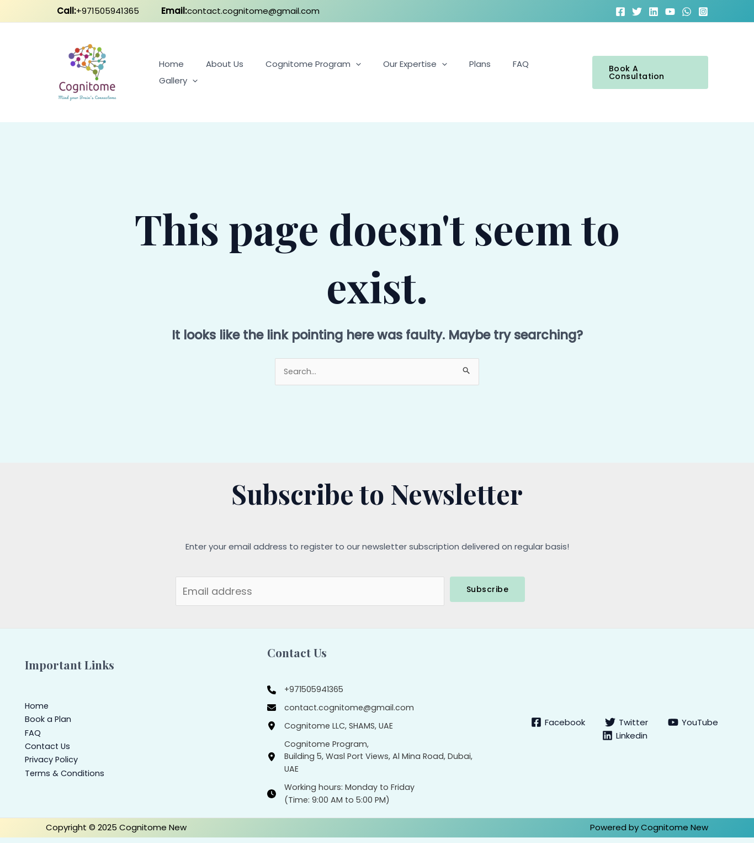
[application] (356, 72)
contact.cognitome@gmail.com (243, 11)
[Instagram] (703, 12)
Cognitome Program (314, 72)
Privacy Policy (52, 762)
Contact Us (48, 749)
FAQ (505, 72)
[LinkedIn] (654, 12)
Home (183, 72)
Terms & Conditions (65, 776)
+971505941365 (101, 11)
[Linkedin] (625, 739)
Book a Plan (48, 723)
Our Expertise (410, 72)
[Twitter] (637, 12)
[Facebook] (620, 12)
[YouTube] (670, 12)
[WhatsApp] (687, 12)
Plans (469, 72)
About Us (230, 72)
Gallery (548, 72)
